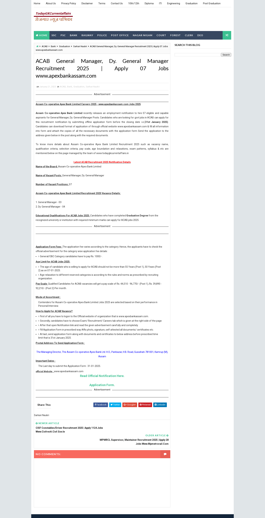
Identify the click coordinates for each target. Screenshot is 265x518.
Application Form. (101, 389)
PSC (63, 34)
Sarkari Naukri (80, 46)
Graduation (192, 3)
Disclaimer (87, 3)
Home (37, 3)
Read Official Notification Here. (101, 379)
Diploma (149, 3)
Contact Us (117, 3)
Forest (175, 34)
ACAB (45, 46)
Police (102, 34)
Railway (87, 34)
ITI (160, 3)
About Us (51, 3)
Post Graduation (212, 3)
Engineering (173, 3)
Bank (73, 34)
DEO (200, 34)
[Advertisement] (168, 18)
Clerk (189, 34)
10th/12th (133, 3)
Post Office (120, 34)
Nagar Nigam (142, 34)
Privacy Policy (68, 3)
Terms (101, 3)
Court (161, 34)
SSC (53, 34)
